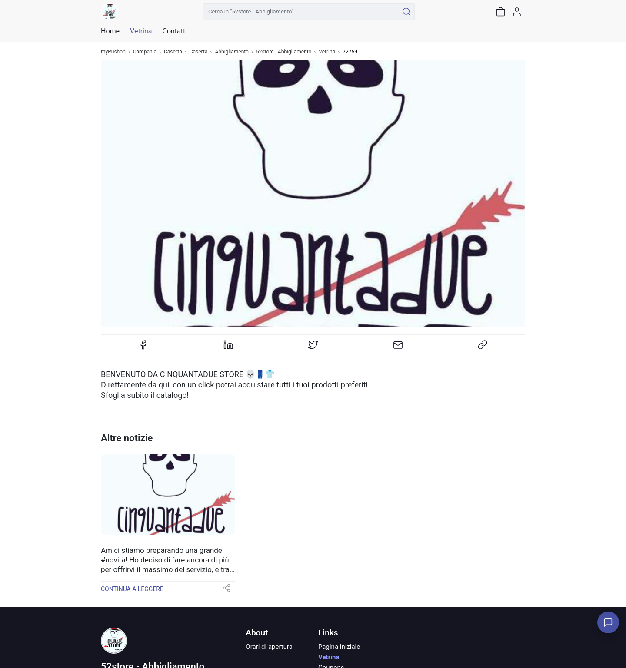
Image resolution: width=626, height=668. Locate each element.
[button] (226, 591)
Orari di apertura (269, 647)
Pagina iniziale (339, 647)
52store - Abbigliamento (283, 52)
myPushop (113, 52)
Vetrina (327, 52)
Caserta (173, 52)
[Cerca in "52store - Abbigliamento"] (301, 11)
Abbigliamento (232, 52)
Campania (144, 52)
